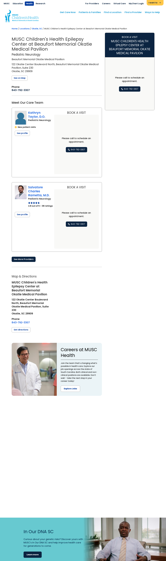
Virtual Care (119, 3)
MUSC (7, 3)
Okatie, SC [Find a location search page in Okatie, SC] (37, 28)
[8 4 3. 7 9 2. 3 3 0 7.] (21, 90)
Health (29, 3)
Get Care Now (68, 12)
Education (18, 3)
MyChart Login (136, 3)
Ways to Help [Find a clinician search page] (152, 12)
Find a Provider (133, 12)
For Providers (92, 3)
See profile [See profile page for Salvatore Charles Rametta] (22, 214)
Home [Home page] (15, 28)
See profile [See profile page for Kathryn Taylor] (22, 133)
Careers (106, 3)
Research (40, 3)
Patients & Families (90, 12)
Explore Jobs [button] (70, 388)
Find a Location (112, 12)
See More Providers (23, 259)
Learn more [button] (33, 554)
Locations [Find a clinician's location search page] (25, 28)
